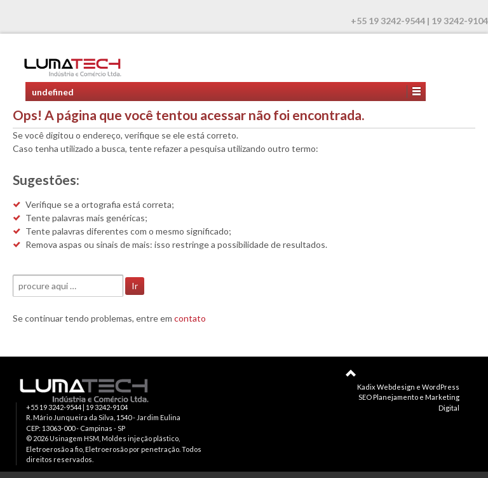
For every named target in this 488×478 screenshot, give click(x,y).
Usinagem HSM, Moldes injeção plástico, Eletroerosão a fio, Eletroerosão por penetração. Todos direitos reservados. (113, 448)
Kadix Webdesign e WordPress (408, 387)
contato (190, 318)
